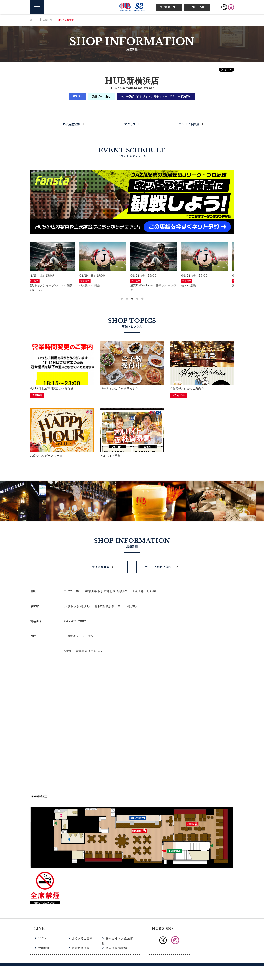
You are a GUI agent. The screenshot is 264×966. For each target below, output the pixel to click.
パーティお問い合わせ (159, 566)
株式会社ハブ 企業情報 (120, 937)
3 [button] (132, 299)
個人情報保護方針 (117, 941)
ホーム (34, 19)
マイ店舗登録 (71, 124)
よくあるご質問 (81, 937)
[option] (55, 267)
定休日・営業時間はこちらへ (83, 650)
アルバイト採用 (189, 124)
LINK (42, 937)
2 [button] (127, 299)
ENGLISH (197, 7)
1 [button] (122, 299)
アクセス (130, 124)
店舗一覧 (48, 19)
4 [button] (137, 299)
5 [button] (142, 299)
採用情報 (43, 941)
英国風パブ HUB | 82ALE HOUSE (132, 7)
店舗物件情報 (80, 941)
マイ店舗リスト (169, 7)
